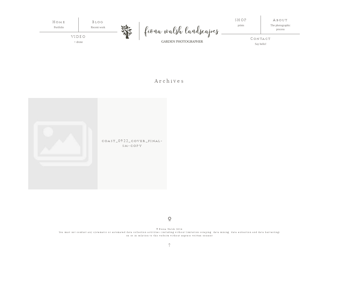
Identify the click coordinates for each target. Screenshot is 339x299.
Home (58, 22)
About (280, 20)
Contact (260, 39)
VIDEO (78, 37)
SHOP (241, 20)
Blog (98, 22)
